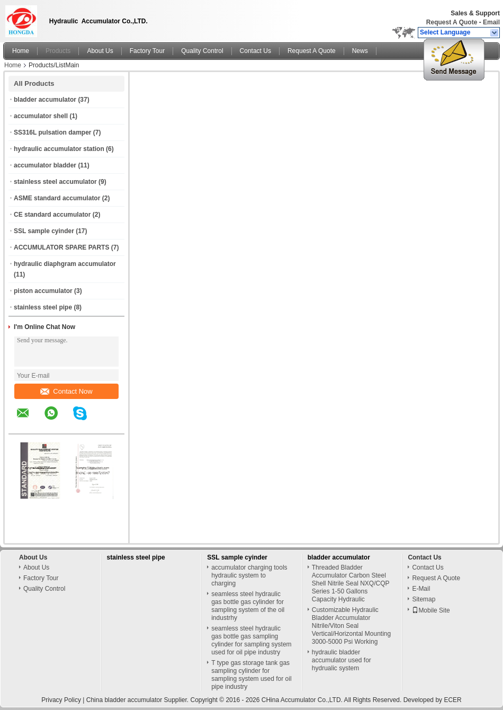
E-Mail (421, 588)
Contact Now (66, 391)
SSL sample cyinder (44, 231)
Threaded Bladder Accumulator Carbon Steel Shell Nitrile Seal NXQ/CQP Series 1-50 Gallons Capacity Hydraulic (351, 583)
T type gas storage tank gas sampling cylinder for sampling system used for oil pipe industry (251, 674)
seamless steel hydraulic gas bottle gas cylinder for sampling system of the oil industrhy (247, 606)
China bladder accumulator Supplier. (138, 700)
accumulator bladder (45, 165)
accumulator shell (41, 116)
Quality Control (202, 51)
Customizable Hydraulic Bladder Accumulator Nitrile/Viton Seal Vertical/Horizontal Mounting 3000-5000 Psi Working (351, 625)
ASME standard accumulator (57, 198)
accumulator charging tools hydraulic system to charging (249, 575)
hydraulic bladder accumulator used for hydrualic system (341, 660)
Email (491, 22)
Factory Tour (147, 51)
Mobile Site (431, 610)
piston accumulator (43, 291)
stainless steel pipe (43, 307)
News (360, 51)
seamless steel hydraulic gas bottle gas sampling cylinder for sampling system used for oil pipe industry (251, 640)
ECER (452, 700)
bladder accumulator (45, 99)
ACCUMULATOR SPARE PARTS (61, 247)
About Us (100, 51)
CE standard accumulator (52, 214)
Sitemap (423, 599)
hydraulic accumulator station (59, 149)
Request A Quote (451, 22)
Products (58, 51)
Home (20, 51)
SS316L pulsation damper (53, 132)
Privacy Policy (61, 700)
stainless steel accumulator (55, 181)
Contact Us (255, 51)
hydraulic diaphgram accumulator (65, 264)
